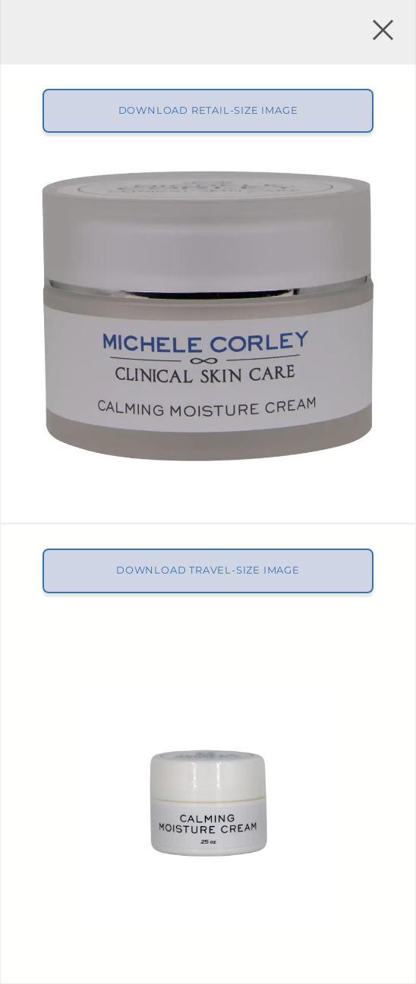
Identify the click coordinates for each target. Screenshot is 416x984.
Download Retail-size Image (208, 110)
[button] (381, 32)
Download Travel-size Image (208, 570)
